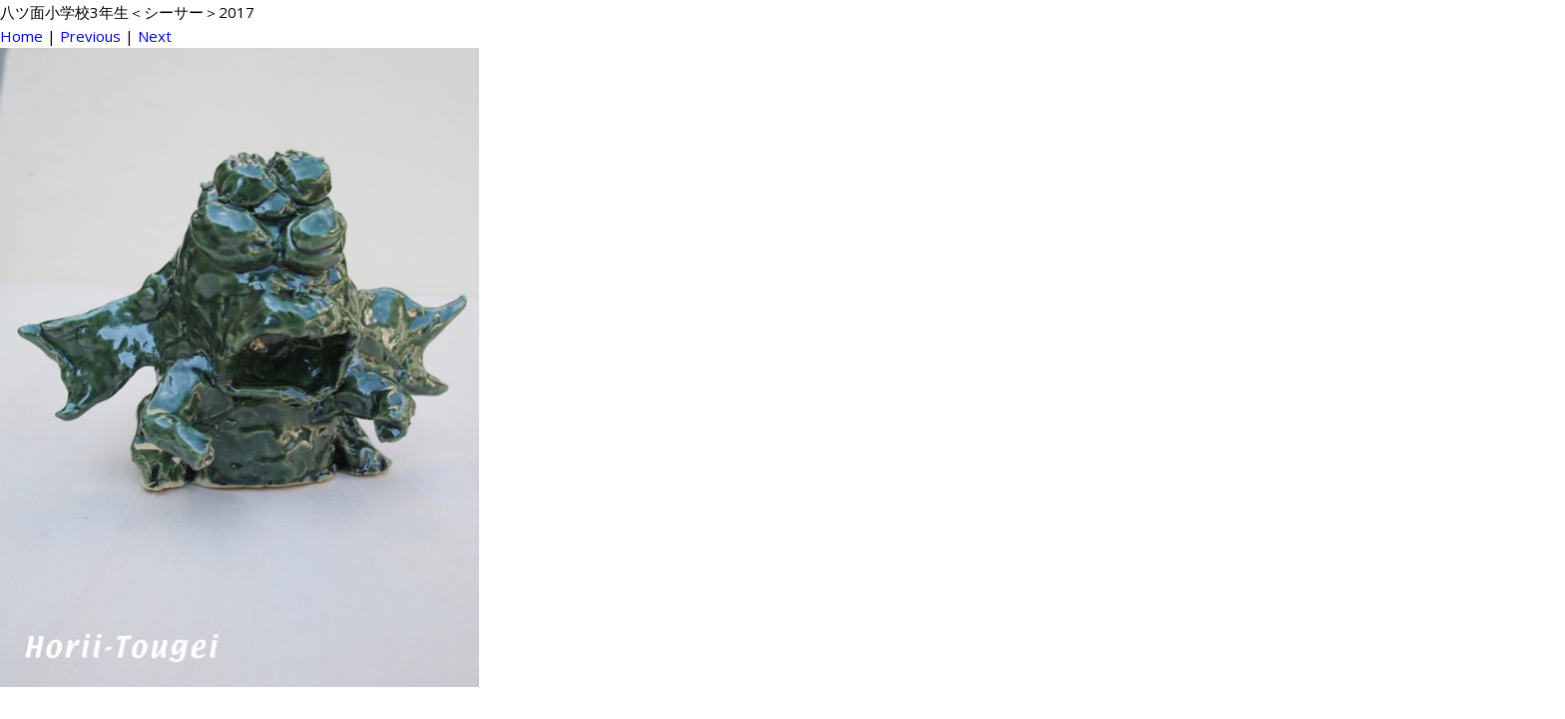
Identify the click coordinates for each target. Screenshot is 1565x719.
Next (155, 36)
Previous (90, 36)
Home (21, 36)
